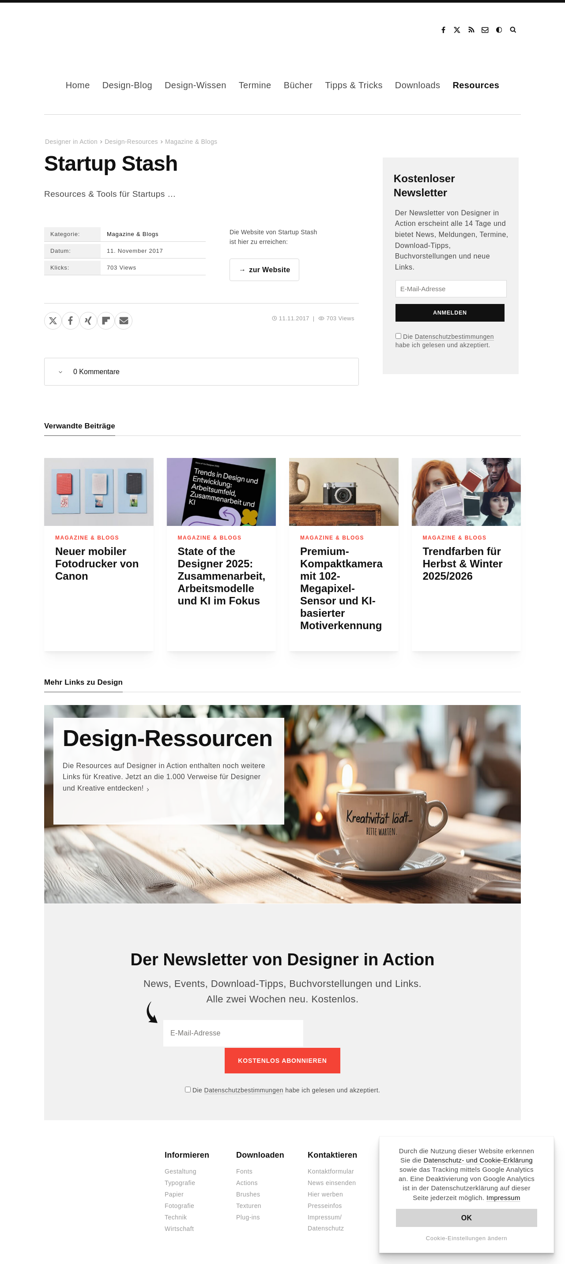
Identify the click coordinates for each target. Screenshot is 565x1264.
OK (466, 1218)
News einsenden (332, 1182)
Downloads (418, 85)
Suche (513, 30)
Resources (475, 85)
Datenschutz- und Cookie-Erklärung (478, 1160)
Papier (174, 1193)
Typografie (180, 1182)
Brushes (248, 1193)
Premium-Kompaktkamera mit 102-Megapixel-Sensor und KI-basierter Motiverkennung (341, 589)
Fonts (244, 1170)
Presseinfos (325, 1205)
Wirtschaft (179, 1228)
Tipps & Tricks (353, 85)
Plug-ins (248, 1216)
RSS (471, 30)
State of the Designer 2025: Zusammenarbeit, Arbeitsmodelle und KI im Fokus (222, 576)
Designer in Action (90, 30)
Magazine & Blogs (191, 141)
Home (78, 85)
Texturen (248, 1205)
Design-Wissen (195, 85)
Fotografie (179, 1205)
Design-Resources (131, 141)
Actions (247, 1182)
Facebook (443, 30)
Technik (176, 1216)
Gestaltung (180, 1170)
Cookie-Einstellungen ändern (467, 1238)
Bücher (298, 85)
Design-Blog (127, 85)
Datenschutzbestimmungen (454, 336)
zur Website (269, 270)
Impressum (503, 1197)
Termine (255, 85)
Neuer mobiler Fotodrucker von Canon (97, 564)
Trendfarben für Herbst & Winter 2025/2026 (463, 564)
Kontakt (485, 30)
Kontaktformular (331, 1170)
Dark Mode (499, 30)
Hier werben (325, 1193)
